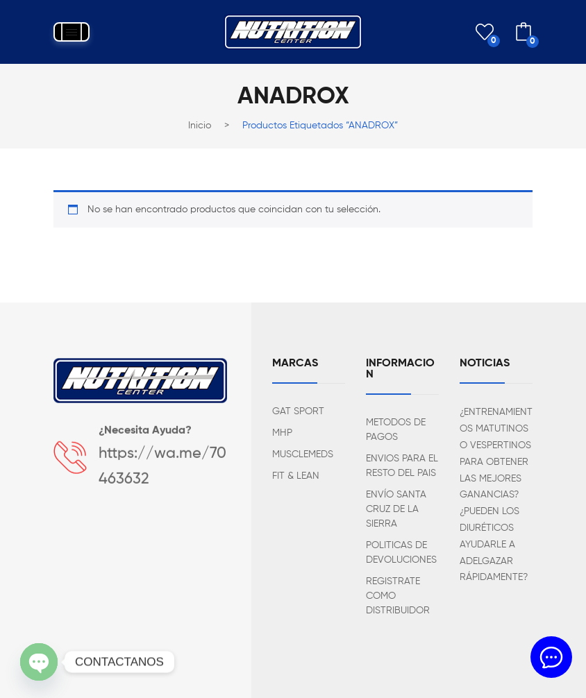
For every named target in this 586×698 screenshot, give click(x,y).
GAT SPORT (298, 411)
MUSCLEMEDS (302, 454)
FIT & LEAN (295, 476)
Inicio (199, 125)
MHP (282, 433)
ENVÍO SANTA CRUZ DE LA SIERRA (396, 509)
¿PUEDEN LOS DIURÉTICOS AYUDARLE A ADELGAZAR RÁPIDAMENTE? (494, 544)
